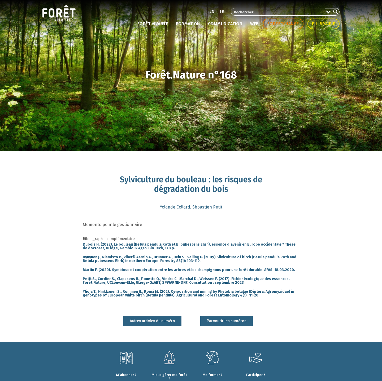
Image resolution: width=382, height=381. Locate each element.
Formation (188, 23)
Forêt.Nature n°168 (191, 75)
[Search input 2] (278, 12)
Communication (225, 23)
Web (254, 23)
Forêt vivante (152, 23)
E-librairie (323, 23)
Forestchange (283, 23)
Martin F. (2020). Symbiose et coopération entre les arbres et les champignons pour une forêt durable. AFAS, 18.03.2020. (189, 270)
